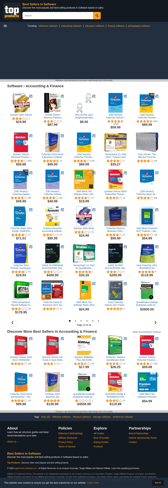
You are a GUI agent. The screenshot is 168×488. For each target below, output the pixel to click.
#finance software (82, 417)
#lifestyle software (61, 417)
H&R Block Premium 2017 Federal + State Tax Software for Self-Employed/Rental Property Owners (147, 230)
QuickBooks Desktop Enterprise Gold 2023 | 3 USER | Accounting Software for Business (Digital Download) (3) (147, 303)
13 (69, 320)
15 (81, 320)
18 (98, 320)
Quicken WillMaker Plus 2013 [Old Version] (84, 358)
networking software (71, 26)
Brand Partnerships (138, 433)
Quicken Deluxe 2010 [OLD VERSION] (21, 358)
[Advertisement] (84, 55)
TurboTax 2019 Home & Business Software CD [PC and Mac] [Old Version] (52, 156)
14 (75, 320)
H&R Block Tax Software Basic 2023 (84, 303)
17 (92, 320)
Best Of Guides (101, 438)
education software (94, 26)
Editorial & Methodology (70, 433)
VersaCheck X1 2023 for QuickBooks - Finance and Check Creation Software (84, 267)
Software (14, 86)
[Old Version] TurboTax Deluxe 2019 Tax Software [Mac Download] (52, 193)
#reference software (123, 417)
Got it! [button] (158, 483)
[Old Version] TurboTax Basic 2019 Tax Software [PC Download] (147, 193)
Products (98, 446)
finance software (116, 26)
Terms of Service (66, 446)
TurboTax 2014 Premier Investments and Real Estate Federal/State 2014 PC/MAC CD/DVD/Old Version (21, 267)
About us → (13, 441)
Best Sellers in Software (39, 4)
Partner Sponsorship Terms (143, 438)
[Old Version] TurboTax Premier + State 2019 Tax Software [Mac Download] (84, 156)
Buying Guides (101, 442)
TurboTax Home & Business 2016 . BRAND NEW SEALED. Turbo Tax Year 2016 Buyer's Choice (115, 230)
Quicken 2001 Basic (84, 228)
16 (86, 320)
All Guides (99, 433)
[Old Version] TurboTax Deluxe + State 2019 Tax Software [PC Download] (115, 116)
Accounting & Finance (45, 86)
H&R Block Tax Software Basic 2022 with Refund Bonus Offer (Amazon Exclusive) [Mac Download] (84, 193)
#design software (102, 417)
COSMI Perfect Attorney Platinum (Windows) (52, 116)
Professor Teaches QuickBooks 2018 (115, 358)
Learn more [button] (93, 482)
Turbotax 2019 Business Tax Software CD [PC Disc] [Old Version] (52, 395)
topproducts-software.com (25, 468)
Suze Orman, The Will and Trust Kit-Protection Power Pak (147, 156)
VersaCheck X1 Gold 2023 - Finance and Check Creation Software (115, 156)
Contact (133, 442)
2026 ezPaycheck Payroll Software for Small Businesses (21, 303)
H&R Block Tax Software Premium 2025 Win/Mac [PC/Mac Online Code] (146, 395)
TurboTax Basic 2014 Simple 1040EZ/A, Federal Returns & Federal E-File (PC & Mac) (21, 230)
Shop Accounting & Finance (147, 332)
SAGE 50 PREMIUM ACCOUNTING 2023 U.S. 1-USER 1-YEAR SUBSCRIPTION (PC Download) (52, 267)
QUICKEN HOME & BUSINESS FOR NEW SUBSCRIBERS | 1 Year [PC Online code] (115, 395)
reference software (48, 26)
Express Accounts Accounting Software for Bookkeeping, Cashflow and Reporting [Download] (53, 230)
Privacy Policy (65, 442)
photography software (139, 26)
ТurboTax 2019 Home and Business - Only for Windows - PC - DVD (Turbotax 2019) (21, 395)
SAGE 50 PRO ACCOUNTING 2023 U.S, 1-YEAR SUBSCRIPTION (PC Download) (115, 267)
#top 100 (45, 417)
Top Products (13, 463)
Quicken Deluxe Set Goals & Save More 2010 (52, 358)
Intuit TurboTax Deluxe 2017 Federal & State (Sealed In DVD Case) (115, 303)
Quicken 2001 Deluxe (21, 114)
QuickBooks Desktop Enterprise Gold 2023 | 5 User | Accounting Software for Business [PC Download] (84, 395)
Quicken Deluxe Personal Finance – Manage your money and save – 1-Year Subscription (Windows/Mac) (21, 156)
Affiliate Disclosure (67, 438)
